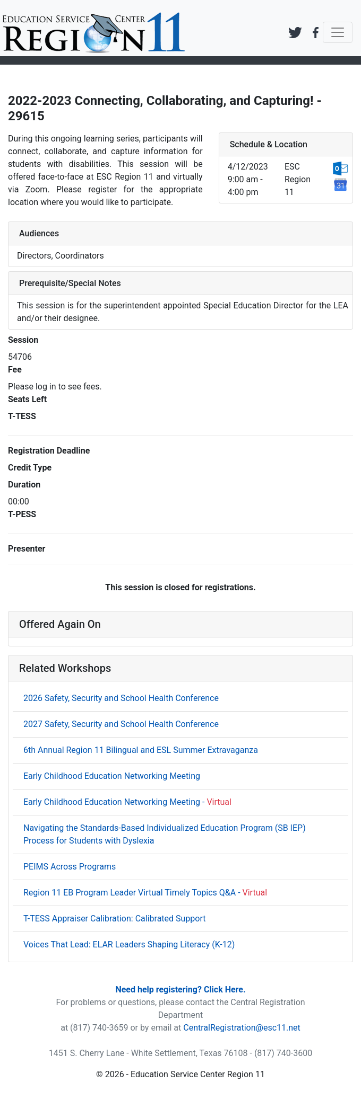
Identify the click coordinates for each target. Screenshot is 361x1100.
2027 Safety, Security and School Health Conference (121, 724)
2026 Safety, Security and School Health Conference (121, 698)
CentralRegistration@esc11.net (241, 1028)
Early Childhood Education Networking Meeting (111, 776)
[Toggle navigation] (338, 32)
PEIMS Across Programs (69, 867)
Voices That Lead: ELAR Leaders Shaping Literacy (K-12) (129, 944)
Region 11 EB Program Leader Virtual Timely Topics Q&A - (145, 893)
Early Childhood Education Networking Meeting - (127, 802)
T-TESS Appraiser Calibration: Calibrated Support (114, 918)
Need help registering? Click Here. (180, 989)
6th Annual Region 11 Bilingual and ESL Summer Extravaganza (140, 750)
